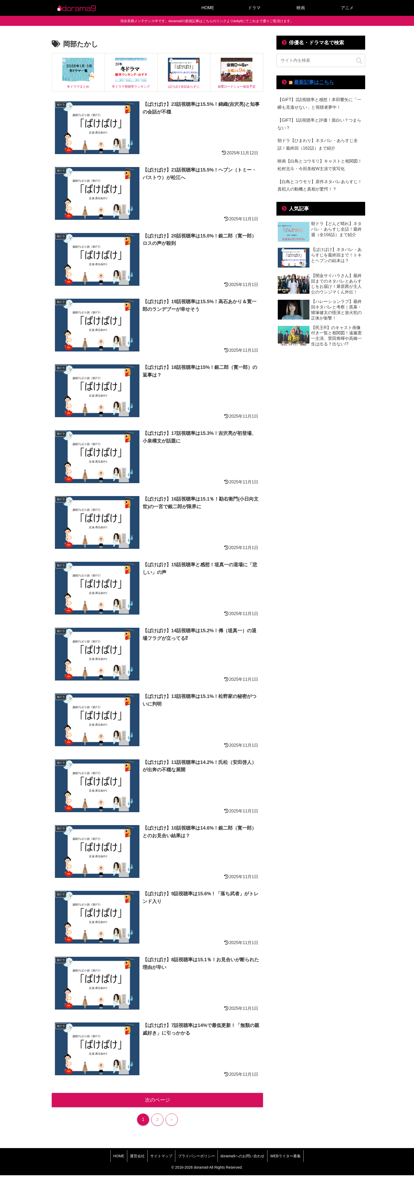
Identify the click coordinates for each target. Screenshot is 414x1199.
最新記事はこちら (314, 82)
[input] (320, 60)
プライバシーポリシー (196, 1156)
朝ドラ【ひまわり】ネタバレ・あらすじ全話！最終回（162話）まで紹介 (317, 144)
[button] (359, 61)
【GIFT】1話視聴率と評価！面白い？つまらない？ (319, 124)
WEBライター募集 (285, 1156)
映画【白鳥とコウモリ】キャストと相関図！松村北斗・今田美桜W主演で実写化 (319, 165)
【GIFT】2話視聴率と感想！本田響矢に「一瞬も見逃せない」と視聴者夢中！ (319, 103)
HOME (118, 1156)
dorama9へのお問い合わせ (242, 1156)
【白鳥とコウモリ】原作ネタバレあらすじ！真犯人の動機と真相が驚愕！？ (319, 185)
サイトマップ (161, 1156)
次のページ (157, 1100)
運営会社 (137, 1156)
